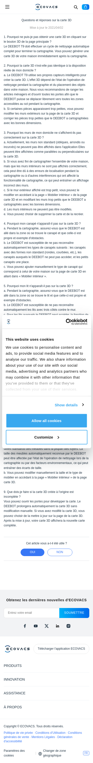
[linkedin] (58, 626)
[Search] (75, 6)
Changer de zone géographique (54, 753)
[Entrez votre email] (31, 613)
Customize (46, 437)
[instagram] (68, 626)
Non (60, 552)
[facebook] (25, 626)
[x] (47, 626)
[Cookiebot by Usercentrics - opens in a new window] (66, 321)
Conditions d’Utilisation (50, 733)
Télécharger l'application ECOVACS (61, 648)
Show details (66, 405)
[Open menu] (7, 6)
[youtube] (36, 626)
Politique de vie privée (19, 733)
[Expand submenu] (85, 665)
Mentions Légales (43, 737)
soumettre (74, 612)
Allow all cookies (46, 421)
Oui (32, 552)
